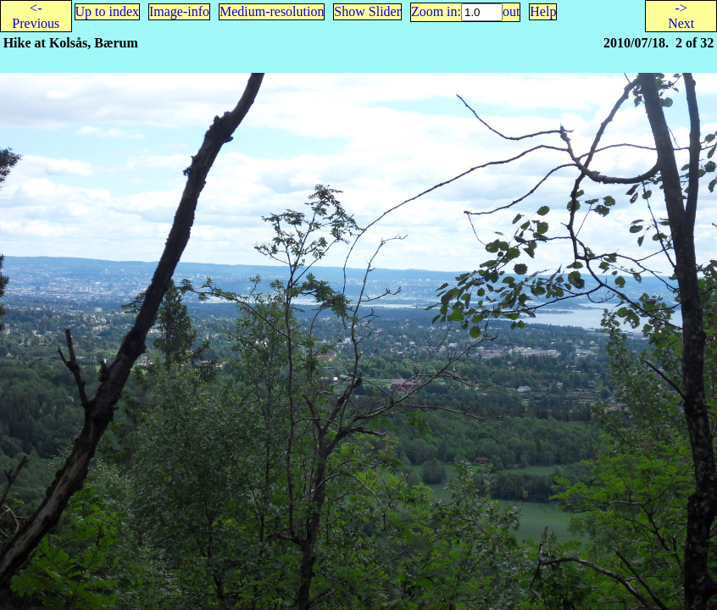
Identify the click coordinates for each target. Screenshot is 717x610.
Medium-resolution (272, 11)
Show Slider (367, 11)
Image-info (179, 11)
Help (543, 11)
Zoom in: (436, 11)
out (511, 11)
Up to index (107, 11)
